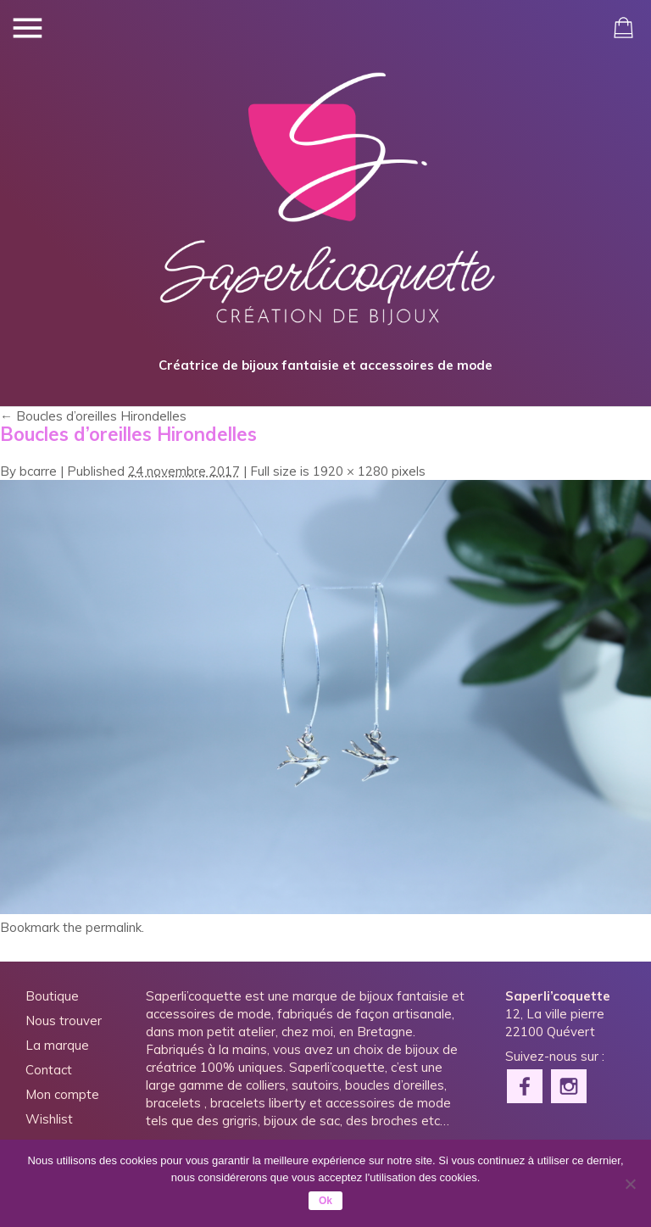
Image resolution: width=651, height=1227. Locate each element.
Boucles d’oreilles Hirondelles (93, 416)
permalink (114, 927)
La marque (57, 1045)
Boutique (52, 996)
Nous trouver (63, 1020)
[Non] (629, 1183)
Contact (48, 1070)
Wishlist (49, 1119)
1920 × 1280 (350, 471)
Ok (325, 1201)
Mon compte (62, 1094)
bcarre (38, 471)
